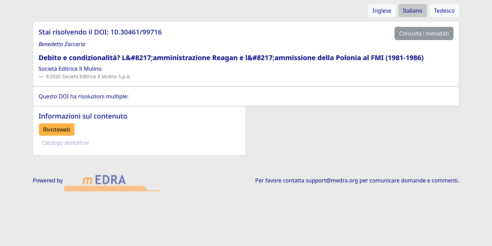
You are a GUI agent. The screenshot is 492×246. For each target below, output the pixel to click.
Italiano (412, 10)
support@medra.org (332, 180)
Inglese (381, 10)
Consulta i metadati (424, 33)
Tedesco (444, 10)
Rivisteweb (56, 129)
